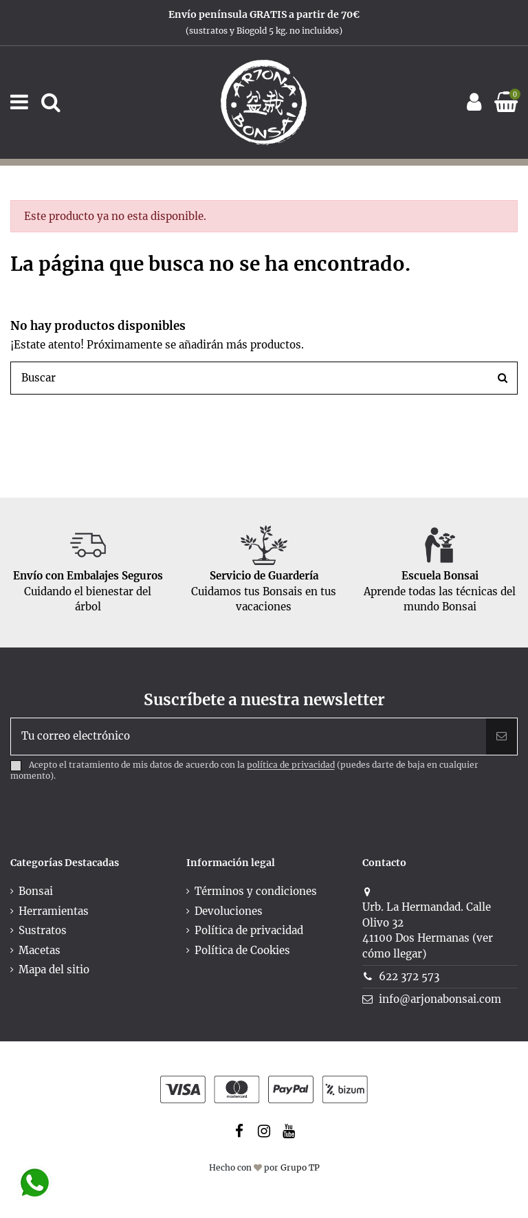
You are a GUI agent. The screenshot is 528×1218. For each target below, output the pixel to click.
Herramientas (54, 911)
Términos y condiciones (256, 891)
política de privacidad (291, 765)
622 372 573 (409, 976)
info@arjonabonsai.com (440, 999)
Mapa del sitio (54, 969)
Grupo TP (300, 1167)
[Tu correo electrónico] (248, 736)
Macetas (39, 950)
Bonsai (36, 891)
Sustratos (43, 930)
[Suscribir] (501, 736)
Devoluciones (229, 911)
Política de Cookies (242, 950)
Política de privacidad (249, 930)
